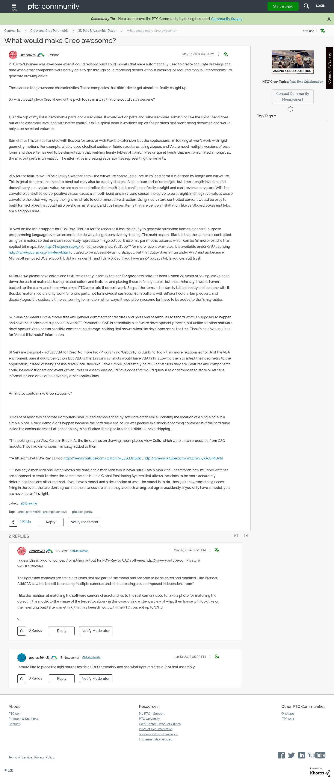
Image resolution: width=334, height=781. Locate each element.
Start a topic (283, 6)
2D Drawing (29, 503)
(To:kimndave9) (79, 550)
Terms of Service (20, 757)
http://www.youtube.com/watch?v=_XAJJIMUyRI (183, 458)
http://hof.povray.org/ (62, 247)
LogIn (320, 6)
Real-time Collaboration (306, 81)
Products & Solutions (23, 719)
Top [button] (10, 770)
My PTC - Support (152, 713)
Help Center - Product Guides (160, 724)
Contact (14, 724)
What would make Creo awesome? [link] (152, 30)
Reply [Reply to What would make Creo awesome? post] (50, 522)
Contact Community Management (292, 96)
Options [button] (308, 31)
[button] (218, 54)
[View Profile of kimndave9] (28, 55)
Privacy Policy (44, 757)
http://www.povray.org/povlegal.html (39, 252)
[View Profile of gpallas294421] (39, 657)
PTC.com (15, 713)
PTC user (287, 719)
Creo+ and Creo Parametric (49, 30)
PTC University (149, 719)
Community (12, 30)
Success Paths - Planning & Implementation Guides (158, 737)
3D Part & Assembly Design (97, 30)
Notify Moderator (84, 522)
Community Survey (226, 19)
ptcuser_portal (82, 512)
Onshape (287, 713)
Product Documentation (155, 729)
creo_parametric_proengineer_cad (42, 512)
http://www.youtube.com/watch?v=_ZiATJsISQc (102, 458)
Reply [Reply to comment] (61, 631)
